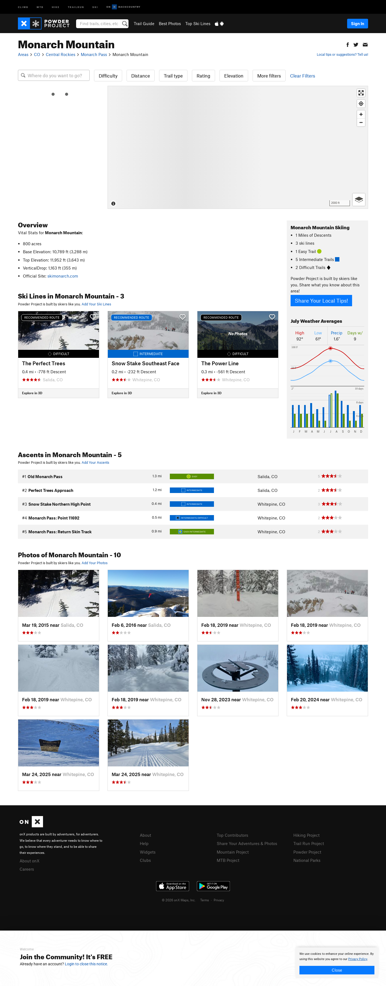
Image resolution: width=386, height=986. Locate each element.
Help (144, 843)
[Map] (238, 147)
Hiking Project (306, 835)
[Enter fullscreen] (361, 93)
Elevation (233, 75)
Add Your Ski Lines (96, 304)
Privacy (219, 899)
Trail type (173, 75)
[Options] (359, 199)
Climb (23, 7)
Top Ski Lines (197, 23)
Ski (95, 7)
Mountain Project (233, 851)
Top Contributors (232, 835)
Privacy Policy (357, 959)
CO (37, 54)
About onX (29, 860)
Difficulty (108, 75)
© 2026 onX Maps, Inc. (178, 899)
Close (337, 970)
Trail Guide (144, 23)
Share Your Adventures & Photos (247, 843)
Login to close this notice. (86, 964)
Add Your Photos (95, 563)
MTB (40, 7)
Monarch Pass (94, 54)
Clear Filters (302, 75)
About (145, 835)
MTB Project (228, 859)
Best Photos (170, 23)
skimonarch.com (62, 275)
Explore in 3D (32, 393)
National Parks (306, 859)
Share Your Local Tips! (321, 300)
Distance (140, 75)
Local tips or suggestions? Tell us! (342, 54)
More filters (269, 75)
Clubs (145, 859)
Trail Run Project (308, 843)
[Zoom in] (361, 114)
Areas (23, 54)
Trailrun (76, 7)
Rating (203, 75)
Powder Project (307, 851)
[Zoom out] (361, 122)
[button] (347, 44)
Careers (27, 868)
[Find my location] (361, 104)
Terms (204, 899)
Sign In (357, 23)
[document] (336, 962)
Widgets (148, 851)
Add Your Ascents (95, 462)
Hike (56, 7)
